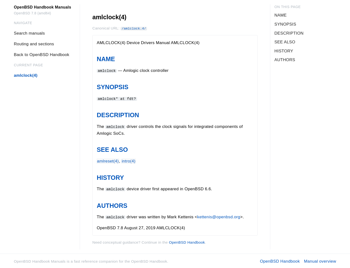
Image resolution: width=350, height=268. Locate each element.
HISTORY (110, 177)
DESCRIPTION (118, 114)
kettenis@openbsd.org (218, 216)
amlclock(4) (25, 75)
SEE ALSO (112, 149)
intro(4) (129, 160)
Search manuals (29, 33)
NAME (106, 59)
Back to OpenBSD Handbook (41, 54)
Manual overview (320, 260)
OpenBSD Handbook (187, 241)
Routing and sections (34, 44)
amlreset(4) (108, 160)
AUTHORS (112, 204)
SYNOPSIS (112, 87)
